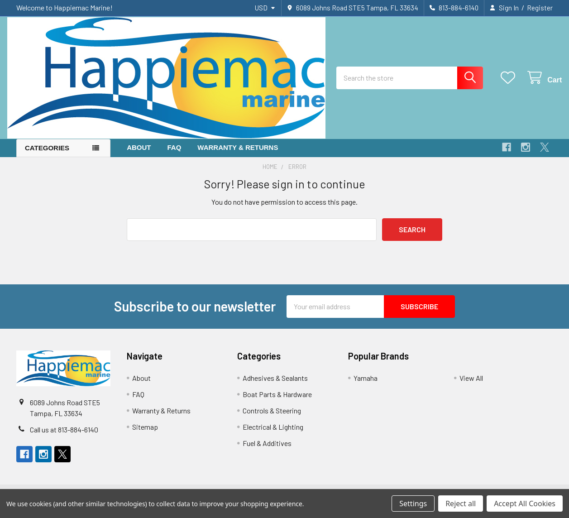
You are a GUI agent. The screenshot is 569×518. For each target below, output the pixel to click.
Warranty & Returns (237, 154)
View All (471, 384)
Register (540, 8)
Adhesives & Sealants (275, 384)
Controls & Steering (272, 417)
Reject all (460, 503)
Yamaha (366, 384)
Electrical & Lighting (273, 433)
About (139, 154)
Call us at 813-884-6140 (64, 436)
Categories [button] (47, 154)
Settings (413, 503)
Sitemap (145, 433)
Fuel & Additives (267, 450)
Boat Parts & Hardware (277, 401)
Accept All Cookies (524, 503)
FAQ (174, 154)
